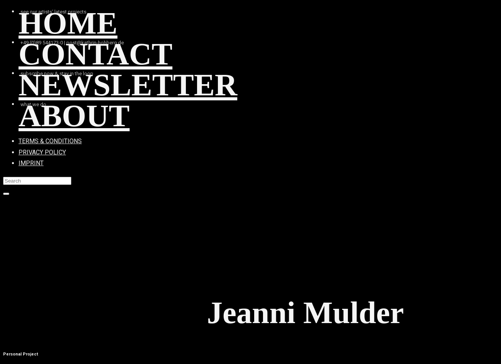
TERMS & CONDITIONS (50, 141)
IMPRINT (31, 163)
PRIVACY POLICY (42, 152)
